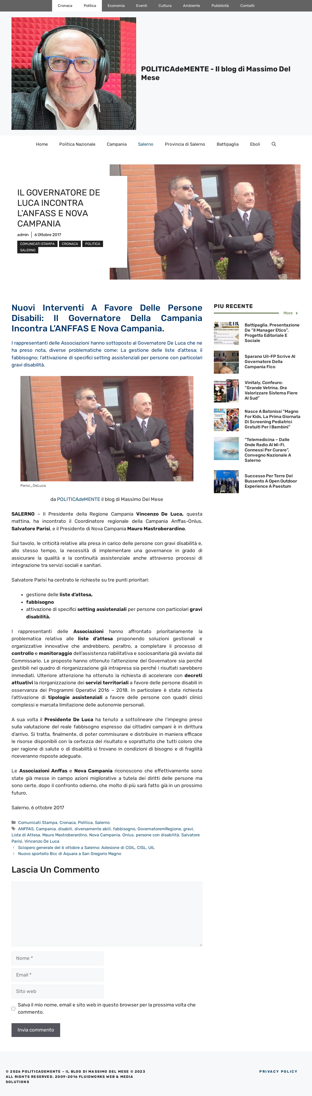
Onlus (128, 834)
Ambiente (191, 5)
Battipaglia (228, 144)
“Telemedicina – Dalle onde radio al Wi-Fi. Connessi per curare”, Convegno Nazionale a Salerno (268, 450)
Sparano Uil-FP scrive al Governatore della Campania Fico (270, 361)
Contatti (247, 5)
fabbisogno (124, 828)
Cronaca (65, 5)
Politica (90, 5)
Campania (117, 144)
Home (42, 144)
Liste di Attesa (26, 834)
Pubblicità (220, 5)
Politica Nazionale (77, 144)
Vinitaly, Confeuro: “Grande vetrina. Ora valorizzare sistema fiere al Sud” (271, 390)
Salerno (145, 144)
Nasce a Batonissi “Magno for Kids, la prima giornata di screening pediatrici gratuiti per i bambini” (272, 419)
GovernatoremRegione (159, 828)
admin (22, 234)
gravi (188, 828)
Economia (116, 5)
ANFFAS (26, 828)
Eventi (141, 5)
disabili (65, 828)
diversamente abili (93, 828)
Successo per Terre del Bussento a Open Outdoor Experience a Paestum (271, 481)
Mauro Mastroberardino (64, 834)
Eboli (255, 144)
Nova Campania (104, 834)
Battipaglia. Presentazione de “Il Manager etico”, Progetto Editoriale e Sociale (272, 332)
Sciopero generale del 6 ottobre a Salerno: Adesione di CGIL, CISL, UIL (86, 847)
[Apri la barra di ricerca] (274, 144)
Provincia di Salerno (185, 144)
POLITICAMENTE (78, 499)
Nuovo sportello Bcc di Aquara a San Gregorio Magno (69, 853)
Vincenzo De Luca (41, 841)
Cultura (165, 5)
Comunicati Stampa (37, 244)
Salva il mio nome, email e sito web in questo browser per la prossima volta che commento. (107, 1008)
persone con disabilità (157, 834)
